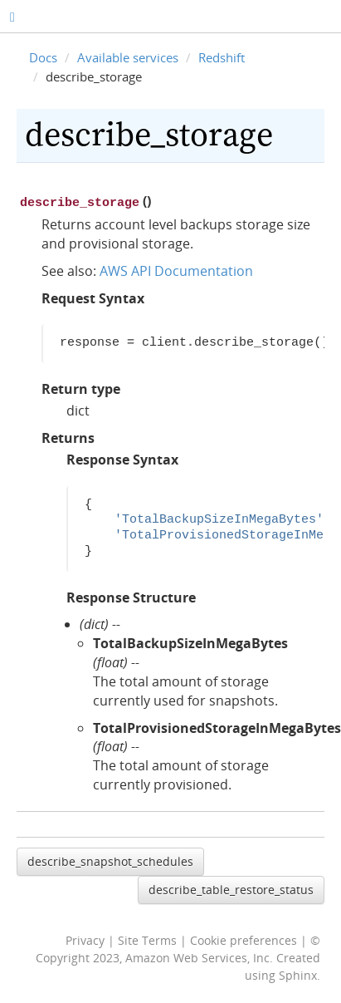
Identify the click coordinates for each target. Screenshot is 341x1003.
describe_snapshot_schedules (110, 860)
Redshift (221, 57)
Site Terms (147, 938)
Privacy (85, 938)
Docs (43, 57)
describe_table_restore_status (231, 888)
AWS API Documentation (176, 269)
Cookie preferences (243, 938)
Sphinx (298, 973)
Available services (127, 57)
